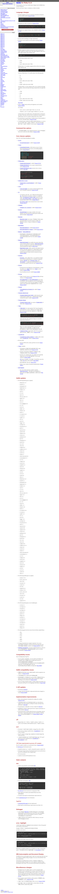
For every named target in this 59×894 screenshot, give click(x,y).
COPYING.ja (2, 81)
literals (1, 97)
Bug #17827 (33, 362)
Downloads (9, 0)
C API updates (2, 16)
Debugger (2, 24)
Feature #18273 (26, 149)
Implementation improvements (5, 17)
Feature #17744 (26, 166)
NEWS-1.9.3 (2, 36)
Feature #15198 (37, 142)
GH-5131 (40, 706)
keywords (2, 69)
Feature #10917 (35, 199)
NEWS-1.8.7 (2, 33)
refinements (2, 103)
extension (2, 64)
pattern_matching (3, 101)
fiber (1, 65)
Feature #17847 (42, 881)
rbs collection (20, 790)
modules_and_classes (4, 100)
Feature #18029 (29, 277)
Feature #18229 (40, 745)
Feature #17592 (33, 119)
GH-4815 (25, 689)
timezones (2, 104)
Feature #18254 (23, 284)
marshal (1, 71)
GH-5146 (25, 704)
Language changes (3, 10)
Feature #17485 (23, 312)
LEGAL (1, 82)
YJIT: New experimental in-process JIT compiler (8, 20)
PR (34, 765)
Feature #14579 (21, 105)
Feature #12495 (23, 253)
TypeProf (1, 23)
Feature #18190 (27, 650)
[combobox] (7, 5)
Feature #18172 (36, 227)
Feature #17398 (40, 123)
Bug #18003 (36, 360)
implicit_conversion (3, 68)
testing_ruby (2, 59)
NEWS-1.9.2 (2, 35)
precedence (2, 102)
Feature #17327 (28, 303)
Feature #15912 (35, 338)
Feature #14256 (26, 673)
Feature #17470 (34, 352)
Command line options (4, 11)
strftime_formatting (3, 90)
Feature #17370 (35, 349)
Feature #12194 (35, 190)
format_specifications (3, 66)
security (1, 87)
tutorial (1, 76)
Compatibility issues (3, 14)
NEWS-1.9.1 (2, 34)
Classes (7, 3)
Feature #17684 (36, 131)
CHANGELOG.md (22, 797)
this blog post (20, 746)
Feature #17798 (30, 879)
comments (2, 94)
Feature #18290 (24, 692)
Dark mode (14, 0)
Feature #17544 (37, 332)
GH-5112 (26, 709)
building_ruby (2, 54)
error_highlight (2, 25)
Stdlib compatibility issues (4, 15)
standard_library (3, 89)
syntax (1, 91)
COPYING (2, 80)
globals (1, 67)
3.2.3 (5, 0)
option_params (2, 75)
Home (1, 0)
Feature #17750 (36, 276)
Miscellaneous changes (4, 27)
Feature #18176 (37, 645)
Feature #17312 (38, 163)
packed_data (2, 77)
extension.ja (2, 63)
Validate (2, 890)
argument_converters (3, 73)
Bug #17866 (43, 682)
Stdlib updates (2, 13)
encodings (2, 62)
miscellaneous (2, 99)
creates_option (2, 74)
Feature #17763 (21, 700)
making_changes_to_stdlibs (4, 57)
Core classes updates (3, 12)
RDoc (6, 891)
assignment (2, 92)
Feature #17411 (35, 23)
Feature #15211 (38, 207)
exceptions (2, 96)
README (2, 85)
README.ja (2, 84)
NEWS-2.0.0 (2, 37)
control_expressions (3, 95)
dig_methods (2, 60)
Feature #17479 (35, 297)
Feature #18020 (27, 357)
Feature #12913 (34, 679)
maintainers (2, 70)
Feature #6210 (29, 214)
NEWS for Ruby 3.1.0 (3, 9)
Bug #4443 (20, 102)
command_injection (3, 52)
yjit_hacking (2, 106)
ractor (1, 78)
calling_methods (3, 93)
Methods (11, 3)
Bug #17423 (35, 246)
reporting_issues (3, 58)
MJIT (1, 19)
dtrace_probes (2, 61)
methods (1, 98)
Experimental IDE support (23, 803)
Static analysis (2, 21)
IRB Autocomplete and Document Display (7, 26)
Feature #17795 (39, 263)
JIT (1, 18)
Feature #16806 (27, 270)
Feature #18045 (36, 714)
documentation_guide (3, 55)
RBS (1, 22)
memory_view (2, 72)
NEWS (1, 83)
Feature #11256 (31, 15)
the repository (38, 849)
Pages (4, 3)
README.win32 (3, 86)
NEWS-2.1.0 (2, 38)
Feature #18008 (37, 271)
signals (1, 88)
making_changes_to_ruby (4, 56)
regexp (1, 79)
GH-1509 (25, 169)
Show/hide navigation (7, 29)
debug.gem (26, 811)
